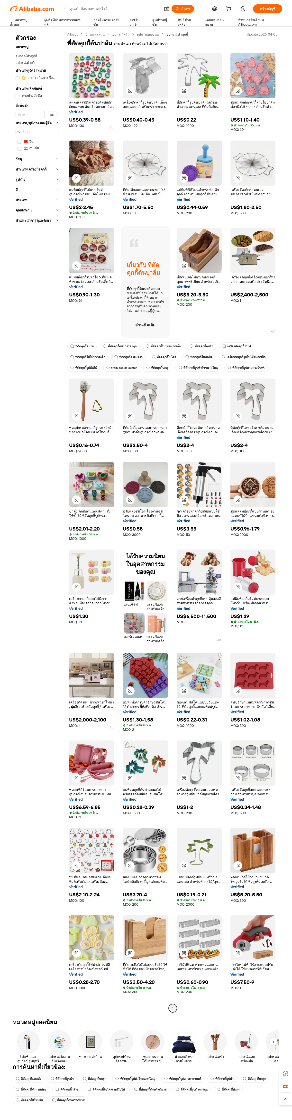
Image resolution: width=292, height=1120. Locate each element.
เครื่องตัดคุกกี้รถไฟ (236, 346)
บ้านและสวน (95, 34)
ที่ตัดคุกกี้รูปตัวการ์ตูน (192, 1090)
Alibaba (72, 34)
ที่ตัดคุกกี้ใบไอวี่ (164, 357)
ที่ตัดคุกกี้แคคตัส (28, 1079)
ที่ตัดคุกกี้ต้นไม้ (82, 346)
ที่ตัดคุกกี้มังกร (228, 1090)
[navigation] (37, 522)
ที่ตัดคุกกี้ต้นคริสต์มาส (150, 1090)
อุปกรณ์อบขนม (148, 34)
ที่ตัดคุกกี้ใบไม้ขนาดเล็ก (163, 346)
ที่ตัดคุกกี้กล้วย (66, 1090)
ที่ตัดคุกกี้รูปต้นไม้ (83, 368)
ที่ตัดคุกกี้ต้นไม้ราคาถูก (120, 346)
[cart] (229, 9)
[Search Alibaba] (115, 8)
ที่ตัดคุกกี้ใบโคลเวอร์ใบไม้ (106, 1090)
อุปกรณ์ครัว (120, 34)
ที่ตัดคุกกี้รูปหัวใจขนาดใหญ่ (198, 368)
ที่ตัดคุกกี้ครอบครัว (128, 357)
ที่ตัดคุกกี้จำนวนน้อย (31, 1090)
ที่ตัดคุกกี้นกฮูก (157, 368)
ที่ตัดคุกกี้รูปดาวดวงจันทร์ (246, 368)
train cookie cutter (121, 368)
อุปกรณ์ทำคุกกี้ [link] (177, 34)
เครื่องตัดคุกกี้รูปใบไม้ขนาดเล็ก (243, 357)
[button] (167, 9)
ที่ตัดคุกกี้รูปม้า (62, 1079)
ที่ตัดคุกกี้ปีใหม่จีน (29, 1100)
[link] (285, 1073)
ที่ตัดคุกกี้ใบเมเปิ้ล (198, 357)
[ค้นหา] (183, 9)
